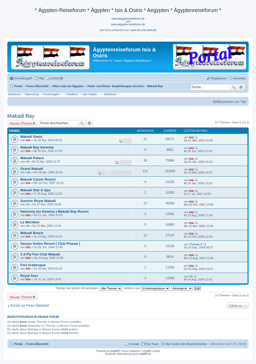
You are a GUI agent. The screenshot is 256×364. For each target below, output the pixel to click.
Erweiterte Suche (241, 87)
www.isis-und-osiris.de (143, 30)
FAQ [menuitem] (41, 78)
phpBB (114, 351)
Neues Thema (21, 123)
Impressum (14, 94)
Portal (18, 86)
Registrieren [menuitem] (219, 78)
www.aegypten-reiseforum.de (128, 24)
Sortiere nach (146, 288)
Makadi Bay (21, 116)
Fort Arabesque (33, 265)
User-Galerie (89, 94)
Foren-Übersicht (37, 343)
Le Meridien (29, 222)
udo (28, 172)
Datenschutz (32, 94)
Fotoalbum (72, 94)
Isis (28, 140)
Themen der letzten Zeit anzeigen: (88, 288)
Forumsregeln (51, 94)
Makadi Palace (32, 158)
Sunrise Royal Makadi (38, 201)
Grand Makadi (31, 169)
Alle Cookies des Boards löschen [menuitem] (186, 343)
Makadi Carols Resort (38, 179)
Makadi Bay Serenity (37, 147)
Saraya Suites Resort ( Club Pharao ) (50, 244)
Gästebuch (110, 94)
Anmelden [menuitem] (239, 78)
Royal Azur (29, 276)
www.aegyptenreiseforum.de (128, 18)
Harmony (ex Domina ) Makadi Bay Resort (54, 211)
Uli (27, 161)
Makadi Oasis (31, 137)
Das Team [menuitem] (152, 343)
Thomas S (195, 244)
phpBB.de (145, 354)
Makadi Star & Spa (35, 190)
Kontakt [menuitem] (134, 343)
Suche (234, 87)
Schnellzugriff (23, 78)
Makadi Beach (31, 233)
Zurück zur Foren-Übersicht (29, 305)
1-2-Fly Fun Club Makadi (40, 254)
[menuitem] (54, 78)
